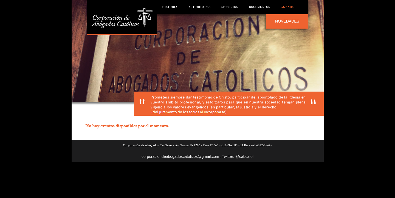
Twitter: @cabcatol (237, 156)
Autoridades (199, 7)
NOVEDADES (287, 21)
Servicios (229, 7)
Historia (169, 7)
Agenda (287, 7)
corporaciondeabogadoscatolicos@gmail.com (180, 156)
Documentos (259, 7)
